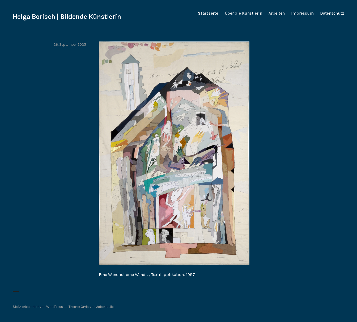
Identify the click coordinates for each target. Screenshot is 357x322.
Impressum (302, 13)
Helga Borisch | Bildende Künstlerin (67, 16)
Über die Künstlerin (243, 13)
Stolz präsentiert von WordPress (38, 307)
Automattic (105, 307)
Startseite (208, 13)
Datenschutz (332, 13)
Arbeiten (277, 13)
